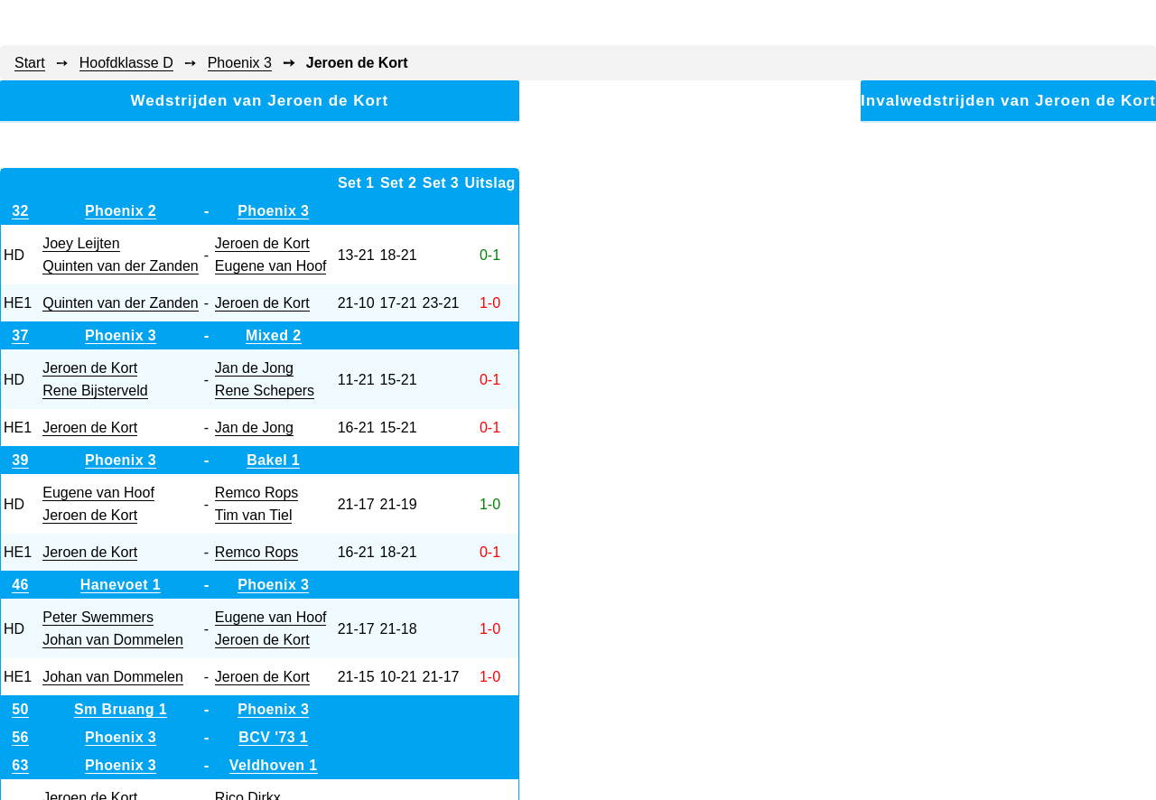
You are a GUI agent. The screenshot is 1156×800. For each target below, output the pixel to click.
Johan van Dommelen (112, 639)
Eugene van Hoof (271, 266)
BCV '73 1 (273, 737)
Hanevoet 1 (120, 584)
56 (20, 737)
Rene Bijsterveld (95, 390)
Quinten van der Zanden (120, 266)
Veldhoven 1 (273, 765)
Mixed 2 (274, 335)
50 (20, 709)
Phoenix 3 (240, 62)
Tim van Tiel (254, 515)
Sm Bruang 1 (120, 709)
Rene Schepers (264, 390)
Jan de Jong (254, 368)
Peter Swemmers (98, 617)
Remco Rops (256, 492)
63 (20, 765)
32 (20, 211)
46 (20, 584)
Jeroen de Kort (262, 243)
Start (29, 62)
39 (20, 460)
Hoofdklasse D (126, 62)
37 (20, 335)
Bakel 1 (273, 460)
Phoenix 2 (120, 211)
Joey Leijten (80, 243)
